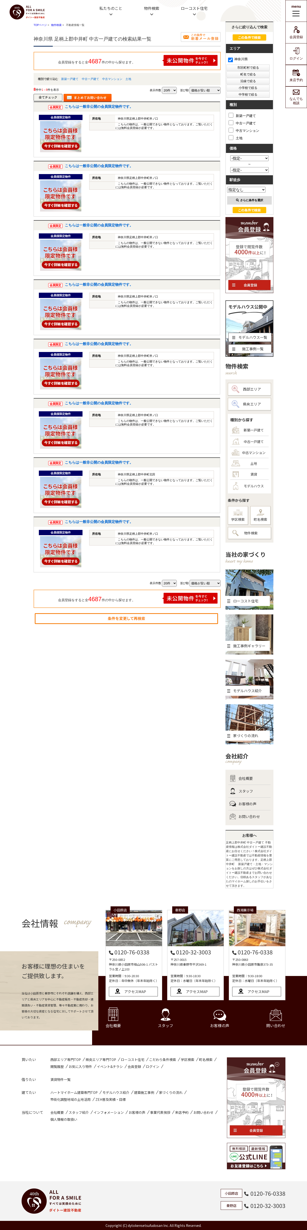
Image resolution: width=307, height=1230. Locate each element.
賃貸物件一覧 (60, 1079)
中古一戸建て (90, 79)
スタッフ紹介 (79, 1112)
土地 (128, 79)
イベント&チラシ (110, 1066)
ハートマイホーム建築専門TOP (74, 1092)
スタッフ (241, 791)
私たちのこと (110, 8)
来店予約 (296, 75)
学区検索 (238, 515)
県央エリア (246, 404)
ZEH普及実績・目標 (110, 1099)
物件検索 (151, 8)
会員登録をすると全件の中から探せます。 (138, 60)
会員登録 (296, 32)
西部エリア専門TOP (65, 1059)
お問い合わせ (245, 816)
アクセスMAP (135, 991)
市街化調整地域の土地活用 (70, 1099)
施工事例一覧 (248, 348)
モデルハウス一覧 (249, 337)
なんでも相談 (296, 97)
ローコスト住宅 (194, 8)
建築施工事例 (144, 1092)
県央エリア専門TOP (101, 1059)
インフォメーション (109, 1112)
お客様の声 (243, 803)
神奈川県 (238, 59)
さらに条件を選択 (249, 200)
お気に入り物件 (80, 1066)
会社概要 (241, 778)
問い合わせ (275, 1018)
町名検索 (260, 515)
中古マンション (112, 79)
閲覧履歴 (57, 1066)
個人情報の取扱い (63, 1119)
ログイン (296, 54)
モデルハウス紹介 (115, 1092)
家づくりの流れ (171, 1092)
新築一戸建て (69, 79)
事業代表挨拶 (160, 1112)
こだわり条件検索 (162, 1059)
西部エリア (246, 389)
